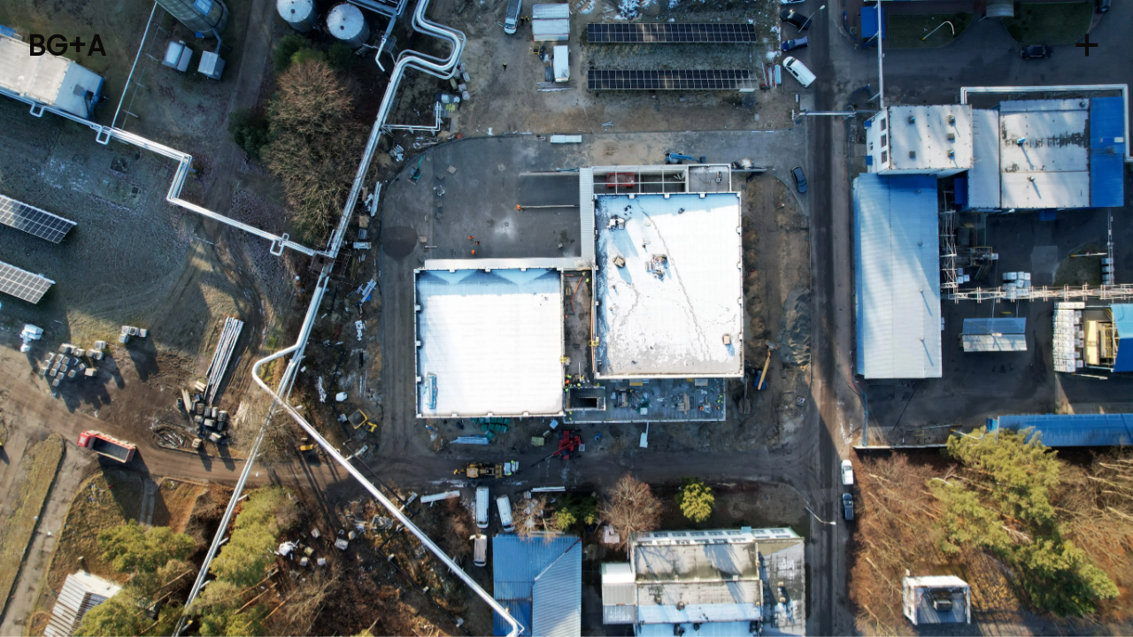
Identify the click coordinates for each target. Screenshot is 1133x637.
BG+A (67, 45)
